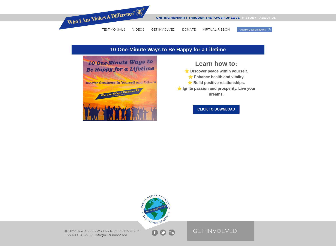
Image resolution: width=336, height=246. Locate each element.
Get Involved (163, 29)
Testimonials (113, 29)
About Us (267, 17)
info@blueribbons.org (110, 235)
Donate (189, 29)
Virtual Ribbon (216, 29)
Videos (138, 29)
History (249, 17)
